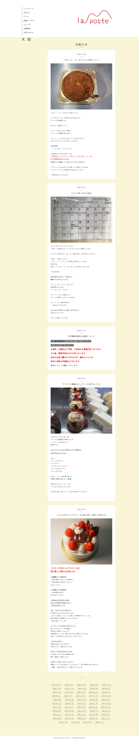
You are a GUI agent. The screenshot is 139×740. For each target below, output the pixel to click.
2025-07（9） (57, 692)
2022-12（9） (69, 714)
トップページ (28, 9)
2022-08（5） (57, 718)
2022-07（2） (69, 718)
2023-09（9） (81, 707)
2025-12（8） (57, 688)
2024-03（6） (69, 703)
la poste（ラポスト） (64, 738)
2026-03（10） (82, 685)
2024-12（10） (81, 696)
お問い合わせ (28, 32)
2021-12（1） (106, 718)
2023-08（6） (93, 707)
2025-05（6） (81, 692)
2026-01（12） (107, 685)
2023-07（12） (106, 707)
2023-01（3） (57, 714)
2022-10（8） (94, 714)
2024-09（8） (57, 699)
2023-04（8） (82, 711)
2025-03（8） (106, 692)
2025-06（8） (69, 692)
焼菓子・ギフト (29, 20)
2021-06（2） (75, 722)
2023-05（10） (70, 711)
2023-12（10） (106, 703)
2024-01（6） (94, 703)
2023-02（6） (106, 711)
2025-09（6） (94, 688)
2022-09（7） (106, 714)
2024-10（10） (107, 696)
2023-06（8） (57, 711)
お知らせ (26, 12)
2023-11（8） (57, 707)
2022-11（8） (81, 714)
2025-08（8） (106, 688)
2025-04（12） (94, 692)
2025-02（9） (56, 696)
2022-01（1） (94, 718)
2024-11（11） (94, 696)
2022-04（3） (81, 718)
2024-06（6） (94, 699)
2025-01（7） (68, 696)
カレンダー (27, 24)
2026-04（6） (69, 685)
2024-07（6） (81, 699)
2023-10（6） (69, 707)
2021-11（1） (63, 722)
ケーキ (25, 16)
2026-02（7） (94, 685)
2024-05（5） (106, 699)
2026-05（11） (57, 685)
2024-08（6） (69, 699)
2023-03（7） (94, 711)
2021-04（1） (87, 722)
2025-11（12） (70, 688)
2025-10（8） (82, 688)
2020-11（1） (100, 722)
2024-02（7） (81, 703)
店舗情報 (26, 28)
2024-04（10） (57, 703)
